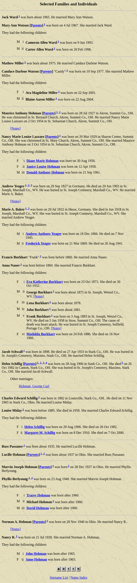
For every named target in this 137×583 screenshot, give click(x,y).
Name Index (79, 577)
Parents (36, 25)
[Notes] (15, 128)
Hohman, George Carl (34, 386)
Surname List (59, 577)
